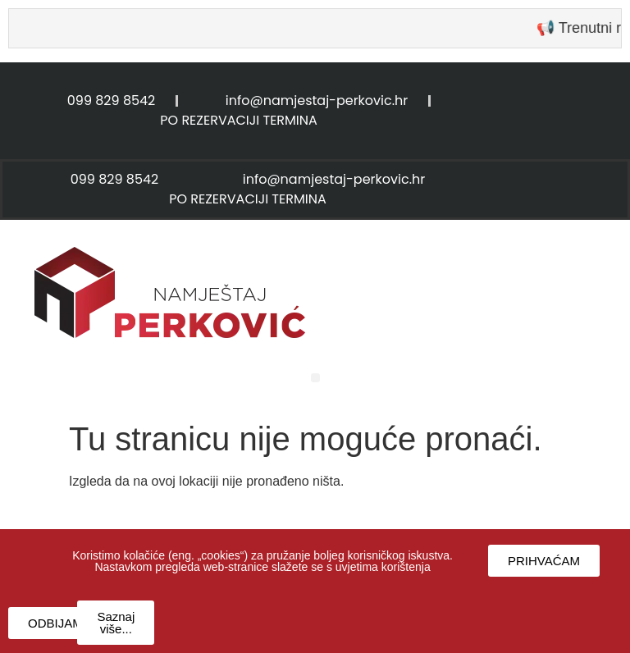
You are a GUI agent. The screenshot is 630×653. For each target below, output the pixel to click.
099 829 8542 (111, 100)
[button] (315, 377)
